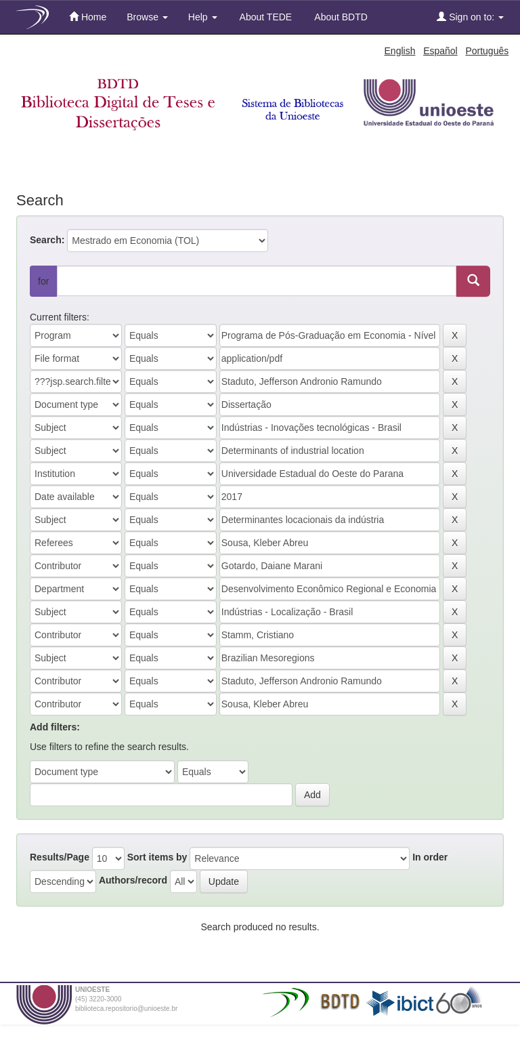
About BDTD (340, 17)
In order (430, 857)
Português (486, 50)
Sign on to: (470, 16)
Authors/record (133, 880)
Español (440, 50)
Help (202, 17)
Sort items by (157, 857)
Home (87, 16)
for (43, 281)
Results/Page (59, 857)
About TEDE (265, 17)
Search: (47, 239)
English (400, 50)
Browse (147, 17)
